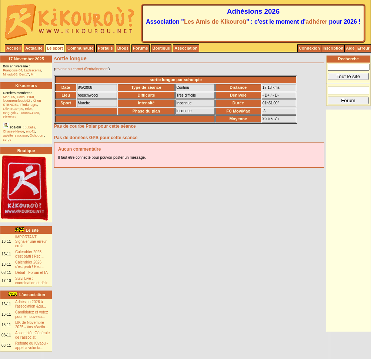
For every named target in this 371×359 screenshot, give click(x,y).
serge (7, 139)
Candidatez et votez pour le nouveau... (31, 314)
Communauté (80, 48)
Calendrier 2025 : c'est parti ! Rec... (29, 254)
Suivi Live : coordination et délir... (32, 280)
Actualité (33, 48)
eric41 (30, 131)
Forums (140, 48)
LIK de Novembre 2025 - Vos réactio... (31, 325)
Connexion (309, 48)
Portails (105, 48)
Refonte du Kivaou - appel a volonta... (31, 345)
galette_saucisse (15, 135)
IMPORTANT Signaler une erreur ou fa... (31, 241)
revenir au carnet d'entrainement (81, 69)
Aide (350, 48)
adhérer (316, 22)
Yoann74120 (29, 113)
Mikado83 (10, 74)
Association (185, 48)
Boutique (161, 48)
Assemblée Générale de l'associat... (32, 335)
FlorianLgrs (28, 105)
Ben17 (24, 74)
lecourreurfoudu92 (17, 101)
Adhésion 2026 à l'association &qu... (30, 304)
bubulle (30, 127)
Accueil (13, 48)
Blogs (123, 48)
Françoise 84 (12, 70)
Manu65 (9, 97)
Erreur (363, 48)
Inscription (332, 48)
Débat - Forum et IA (31, 273)
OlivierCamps (13, 109)
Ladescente (32, 70)
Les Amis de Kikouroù (215, 22)
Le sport (55, 48)
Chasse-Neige (13, 131)
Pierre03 (9, 117)
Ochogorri (37, 135)
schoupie (193, 79)
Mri (33, 74)
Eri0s (29, 109)
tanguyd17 (11, 113)
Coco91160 (25, 97)
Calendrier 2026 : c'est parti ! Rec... (29, 264)
